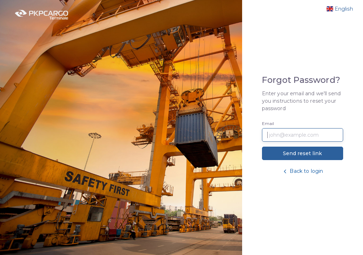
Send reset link (302, 153)
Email (268, 123)
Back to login (302, 171)
